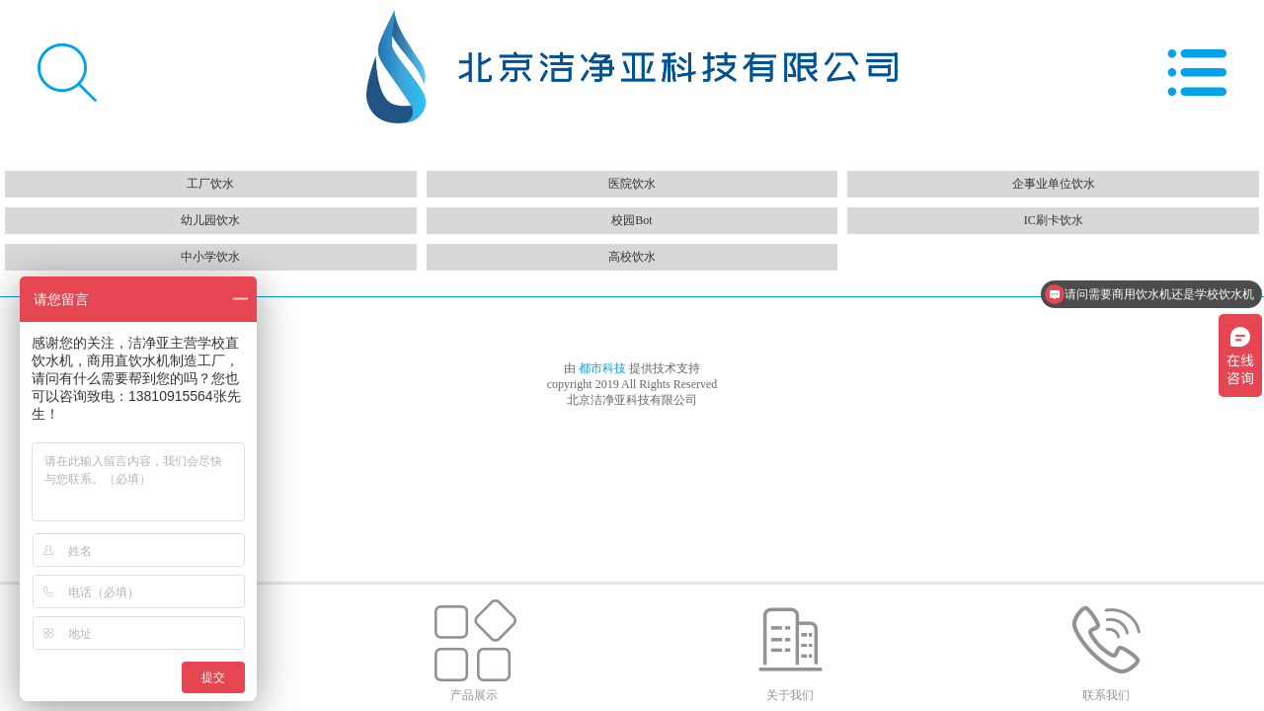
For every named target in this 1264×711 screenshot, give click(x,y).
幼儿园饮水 (210, 220)
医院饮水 (632, 184)
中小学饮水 (210, 257)
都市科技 (604, 368)
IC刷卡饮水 (1053, 220)
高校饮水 (632, 257)
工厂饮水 (210, 184)
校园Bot (631, 220)
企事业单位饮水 (1053, 184)
